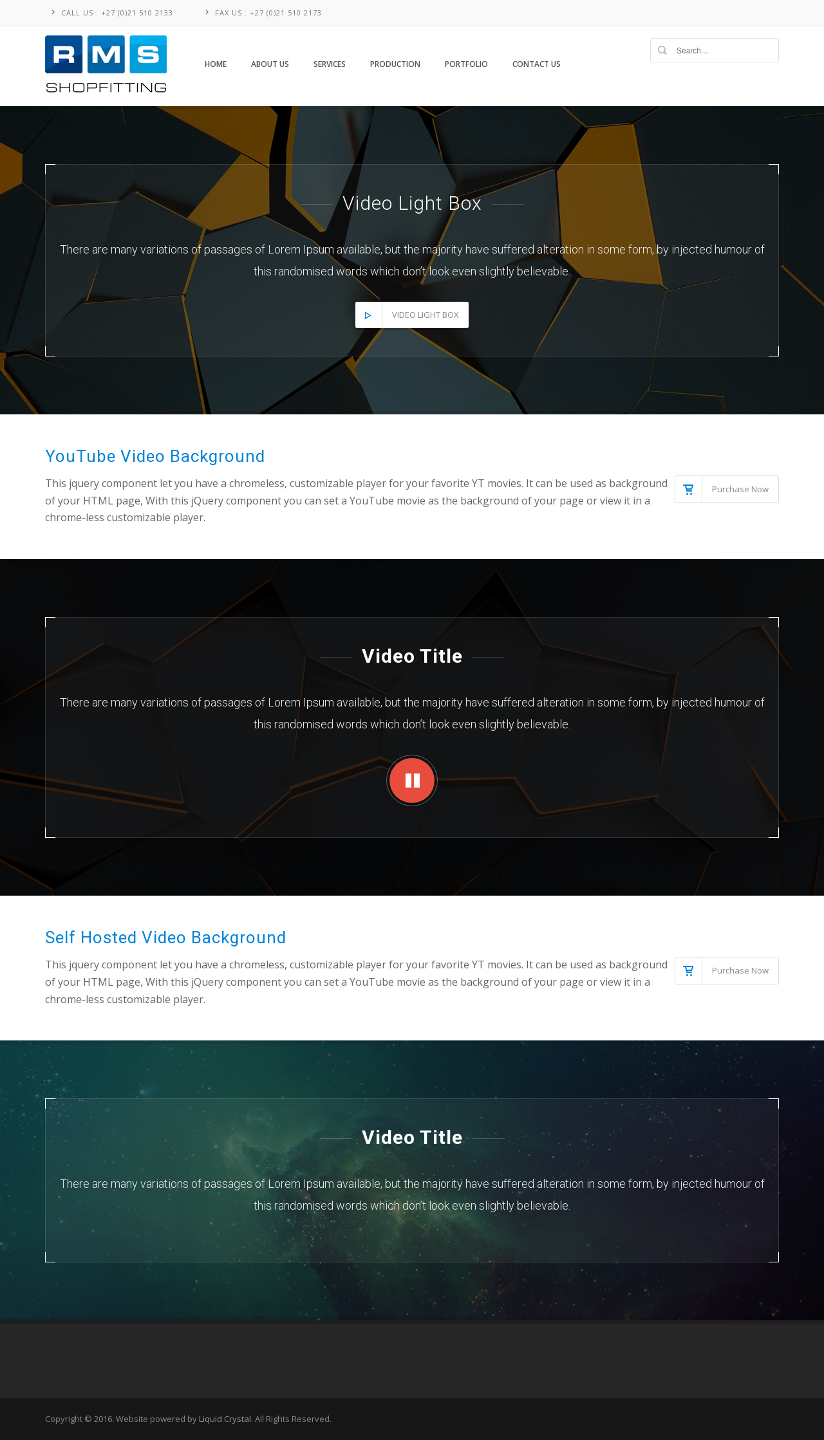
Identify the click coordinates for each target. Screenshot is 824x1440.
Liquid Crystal (225, 1419)
